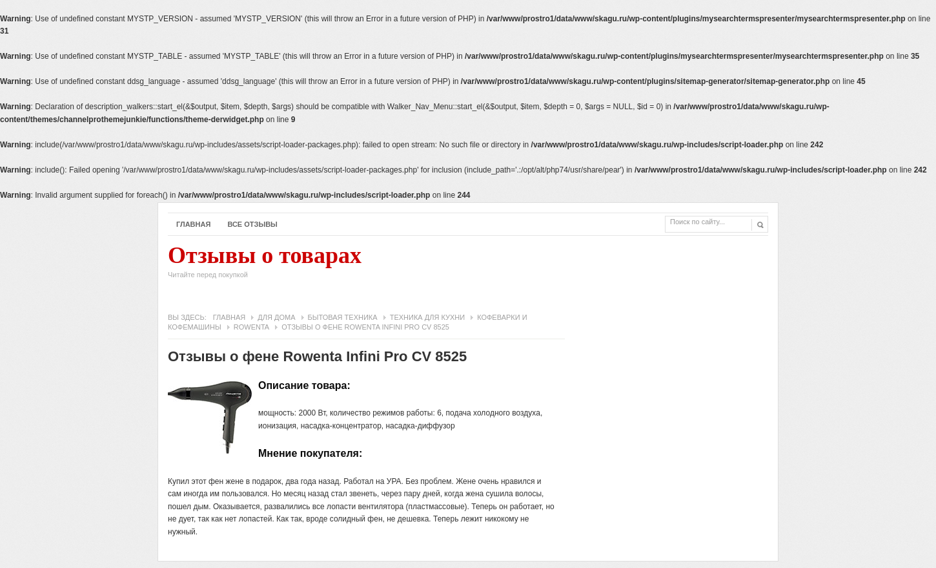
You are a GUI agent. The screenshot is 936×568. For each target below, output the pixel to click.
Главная (193, 224)
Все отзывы (252, 224)
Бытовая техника (343, 317)
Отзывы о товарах (264, 265)
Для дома (276, 317)
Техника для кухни (427, 317)
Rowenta (251, 327)
